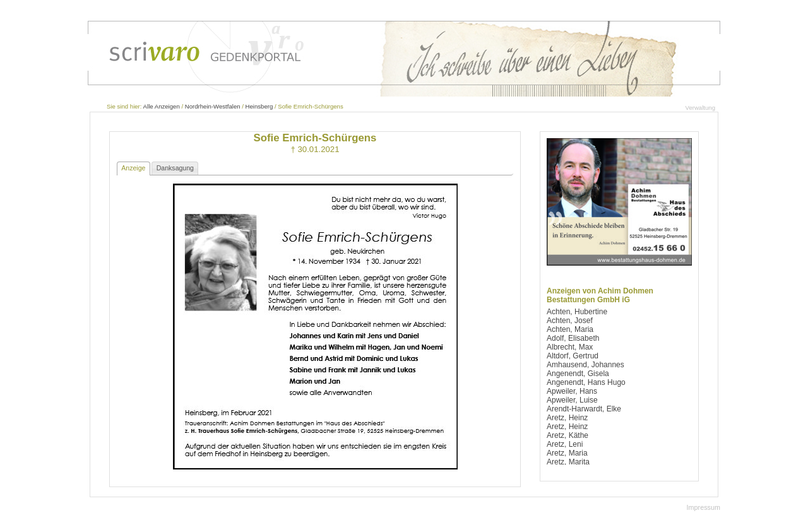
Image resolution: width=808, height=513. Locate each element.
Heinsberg (259, 106)
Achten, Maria (570, 329)
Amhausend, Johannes (585, 364)
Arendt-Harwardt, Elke (584, 408)
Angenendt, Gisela (578, 373)
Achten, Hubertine (577, 311)
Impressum (703, 507)
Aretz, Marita (568, 461)
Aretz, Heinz (567, 417)
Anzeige (133, 168)
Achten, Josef (570, 320)
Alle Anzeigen (161, 106)
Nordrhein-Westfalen (213, 106)
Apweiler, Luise (572, 400)
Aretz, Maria (567, 453)
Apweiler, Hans (572, 391)
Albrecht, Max (570, 347)
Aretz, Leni (565, 444)
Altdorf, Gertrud (572, 355)
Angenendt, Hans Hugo (586, 382)
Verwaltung (700, 107)
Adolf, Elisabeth (573, 338)
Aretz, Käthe (567, 435)
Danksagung (175, 168)
